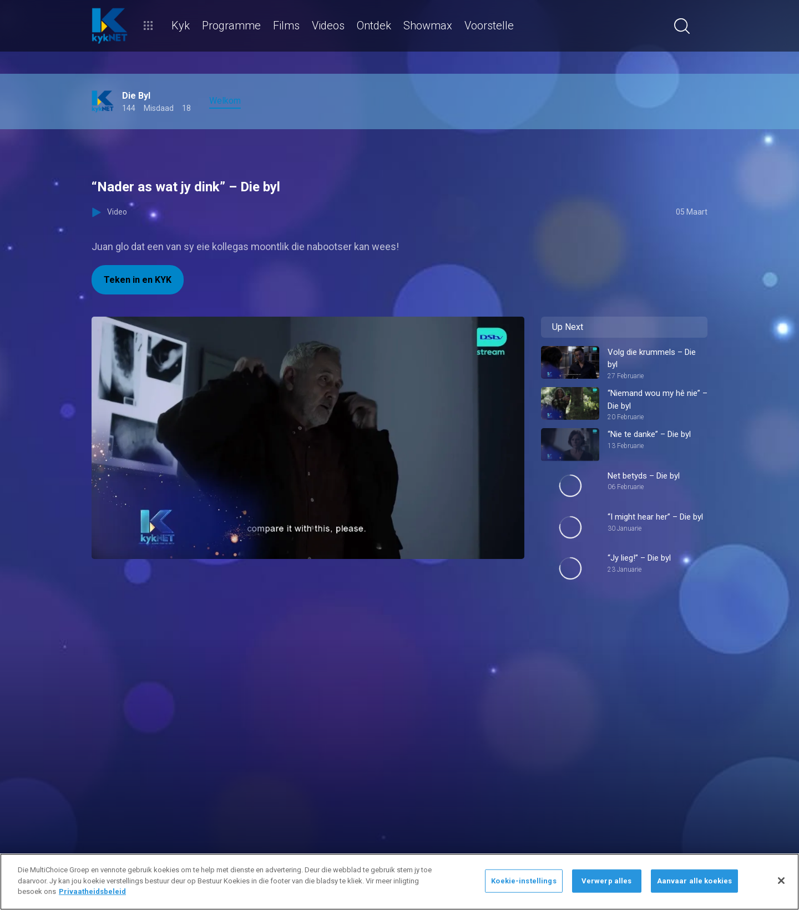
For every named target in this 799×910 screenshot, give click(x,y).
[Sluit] (781, 880)
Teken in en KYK (137, 279)
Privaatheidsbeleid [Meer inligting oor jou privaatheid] (92, 891)
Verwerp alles (606, 881)
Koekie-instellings (523, 881)
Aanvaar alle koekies (694, 881)
